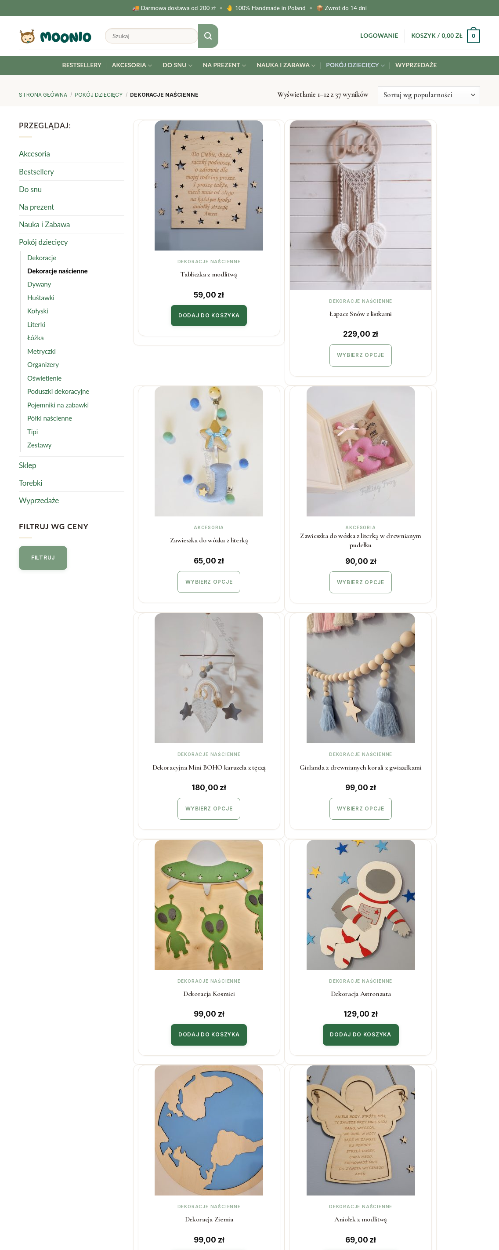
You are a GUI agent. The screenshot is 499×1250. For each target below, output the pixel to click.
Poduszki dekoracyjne (58, 391)
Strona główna (43, 94)
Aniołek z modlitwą (191, 939)
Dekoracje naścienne (57, 271)
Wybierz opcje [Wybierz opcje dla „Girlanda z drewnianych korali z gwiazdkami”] (425, 535)
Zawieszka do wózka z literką (426, 272)
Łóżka (35, 338)
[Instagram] (470, 1220)
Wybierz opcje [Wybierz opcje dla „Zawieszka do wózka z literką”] (425, 313)
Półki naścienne (49, 418)
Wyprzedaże (416, 65)
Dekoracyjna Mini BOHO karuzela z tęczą (309, 495)
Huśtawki (40, 298)
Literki (36, 324)
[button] (379, 36)
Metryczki (41, 351)
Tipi (32, 432)
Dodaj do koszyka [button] (191, 312)
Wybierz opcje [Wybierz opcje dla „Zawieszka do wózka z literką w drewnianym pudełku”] (191, 535)
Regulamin (154, 1125)
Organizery (43, 364)
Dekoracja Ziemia (426, 717)
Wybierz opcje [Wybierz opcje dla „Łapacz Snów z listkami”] (309, 313)
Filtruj (43, 557)
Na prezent (224, 66)
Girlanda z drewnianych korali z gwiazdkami (426, 495)
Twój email (427, 1103)
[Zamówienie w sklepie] (429, 95)
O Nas (266, 1107)
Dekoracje (41, 258)
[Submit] (208, 36)
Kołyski (37, 311)
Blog (263, 1125)
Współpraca (275, 1090)
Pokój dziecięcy (355, 66)
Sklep (27, 465)
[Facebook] (491, 1220)
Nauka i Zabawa (286, 66)
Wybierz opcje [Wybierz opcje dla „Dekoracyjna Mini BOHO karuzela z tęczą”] (309, 535)
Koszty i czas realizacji (172, 1090)
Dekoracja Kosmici (192, 717)
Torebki (30, 482)
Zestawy (39, 445)
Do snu (177, 66)
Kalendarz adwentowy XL (426, 939)
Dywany (39, 284)
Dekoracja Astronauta (309, 717)
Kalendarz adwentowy (309, 939)
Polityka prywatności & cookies (187, 1143)
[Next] (345, 1019)
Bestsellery (81, 65)
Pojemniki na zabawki (58, 405)
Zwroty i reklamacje (168, 1107)
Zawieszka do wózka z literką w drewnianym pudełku (191, 495)
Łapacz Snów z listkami (309, 272)
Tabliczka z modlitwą (191, 272)
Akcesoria (132, 66)
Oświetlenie (44, 378)
